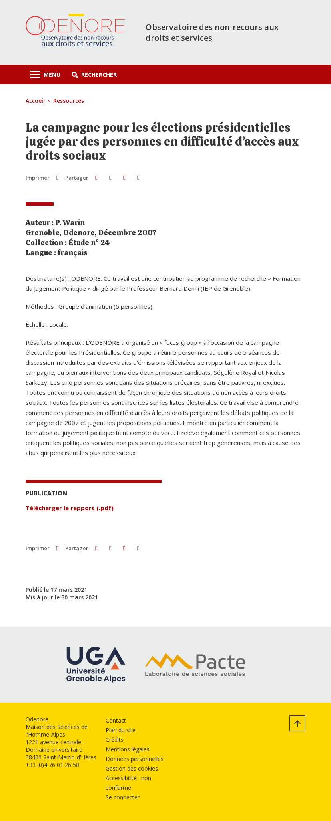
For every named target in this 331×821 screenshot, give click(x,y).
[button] (94, 74)
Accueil (35, 100)
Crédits (115, 739)
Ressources (68, 100)
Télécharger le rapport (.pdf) (70, 508)
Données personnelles (135, 759)
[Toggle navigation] (45, 74)
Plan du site (121, 730)
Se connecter (123, 797)
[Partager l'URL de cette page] (138, 177)
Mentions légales (128, 749)
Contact (116, 720)
